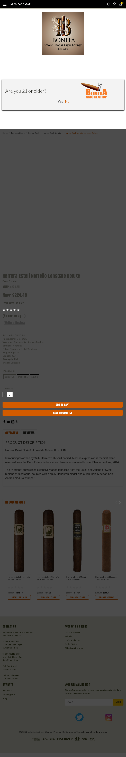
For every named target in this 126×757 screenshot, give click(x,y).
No (67, 101)
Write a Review (14, 323)
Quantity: (8, 388)
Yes (60, 101)
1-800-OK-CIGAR (20, 4)
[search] (108, 4)
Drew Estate (9, 281)
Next (120, 502)
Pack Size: (9, 370)
